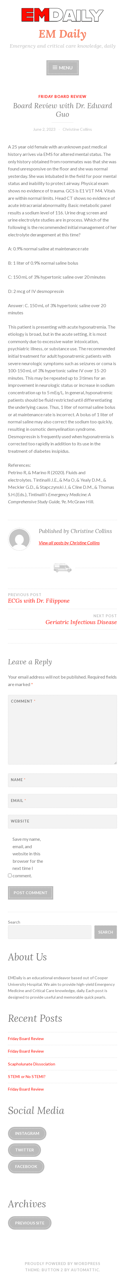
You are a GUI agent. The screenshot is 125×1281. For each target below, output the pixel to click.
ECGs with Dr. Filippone (62, 598)
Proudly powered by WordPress (63, 1263)
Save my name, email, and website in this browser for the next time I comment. (28, 857)
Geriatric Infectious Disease (62, 620)
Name (18, 779)
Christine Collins (77, 129)
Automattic (85, 1270)
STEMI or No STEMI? (27, 1076)
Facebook (26, 1166)
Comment (23, 701)
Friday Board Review (62, 96)
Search (14, 922)
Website (20, 821)
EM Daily (62, 34)
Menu (63, 67)
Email (18, 800)
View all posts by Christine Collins (69, 542)
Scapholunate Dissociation (31, 1063)
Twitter (24, 1149)
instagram (27, 1133)
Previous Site (29, 1222)
